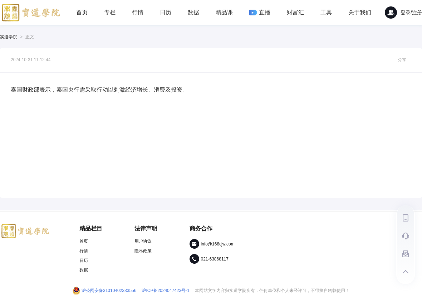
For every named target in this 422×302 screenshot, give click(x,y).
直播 (259, 12)
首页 (82, 12)
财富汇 (295, 12)
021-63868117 (215, 259)
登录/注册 (403, 12)
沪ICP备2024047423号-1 (165, 290)
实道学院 (8, 36)
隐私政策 (143, 251)
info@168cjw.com (218, 244)
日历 (165, 12)
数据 (193, 12)
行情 (137, 12)
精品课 (224, 12)
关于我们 (359, 12)
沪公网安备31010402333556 (104, 290)
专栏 (110, 12)
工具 (326, 12)
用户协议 (143, 241)
